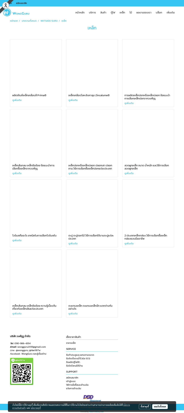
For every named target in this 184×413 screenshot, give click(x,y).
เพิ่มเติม (171, 12)
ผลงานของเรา (143, 12)
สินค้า (103, 12)
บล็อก (159, 12)
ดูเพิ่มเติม (17, 100)
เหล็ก (122, 12)
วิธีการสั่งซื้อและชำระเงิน (77, 385)
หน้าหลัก (80, 12)
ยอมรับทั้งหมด (160, 406)
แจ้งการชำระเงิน (73, 388)
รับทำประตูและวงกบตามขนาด (80, 355)
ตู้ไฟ (113, 12)
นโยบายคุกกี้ (36, 408)
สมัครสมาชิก (21, 3)
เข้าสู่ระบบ (7, 3)
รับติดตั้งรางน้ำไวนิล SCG (78, 358)
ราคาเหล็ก (71, 343)
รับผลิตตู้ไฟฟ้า (73, 362)
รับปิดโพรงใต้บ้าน (74, 365)
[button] (179, 12)
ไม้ (131, 12)
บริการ (92, 12)
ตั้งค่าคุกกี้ (145, 406)
